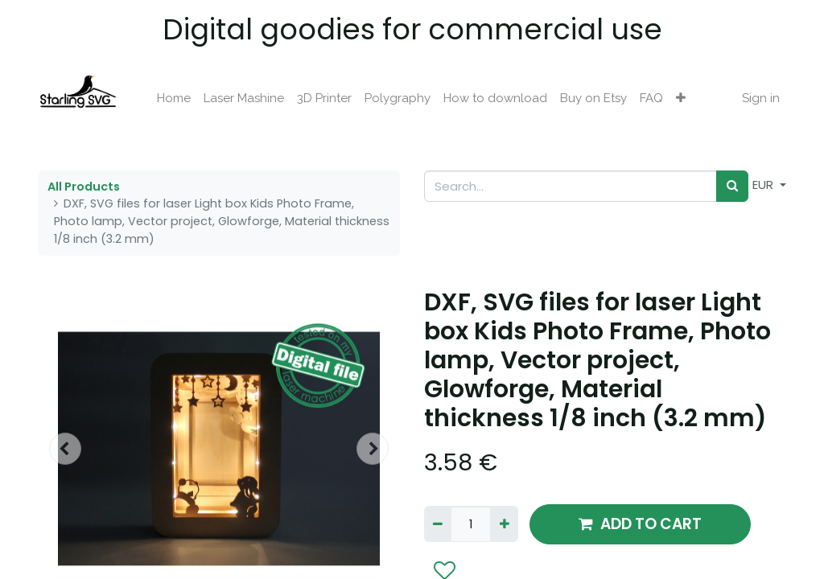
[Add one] (503, 524)
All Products (83, 187)
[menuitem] (173, 98)
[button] (681, 98)
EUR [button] (764, 184)
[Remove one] (437, 524)
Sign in (761, 98)
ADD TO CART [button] (640, 524)
